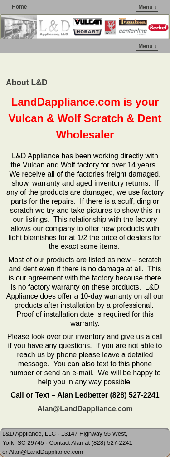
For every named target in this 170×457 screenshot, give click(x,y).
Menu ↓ (147, 7)
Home (19, 7)
